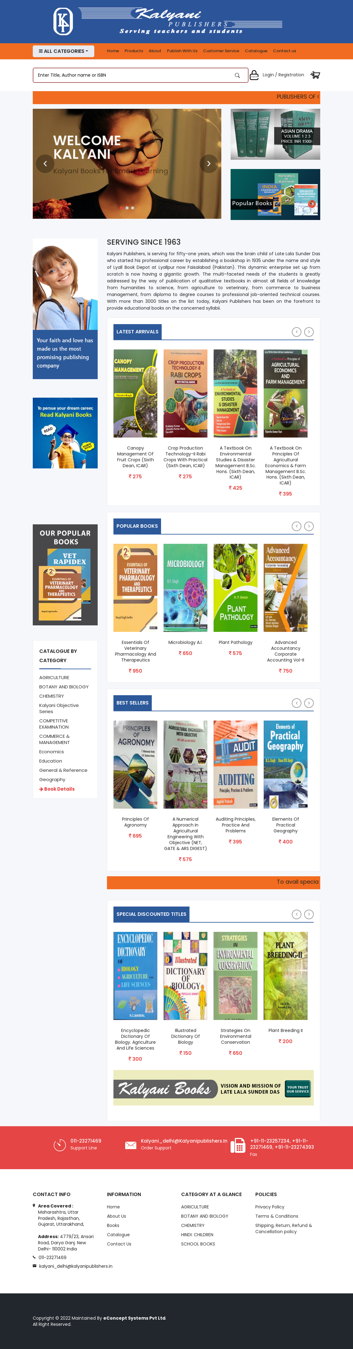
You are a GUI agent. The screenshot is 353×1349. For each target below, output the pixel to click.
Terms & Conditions (276, 1217)
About (155, 51)
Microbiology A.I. (185, 642)
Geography (52, 779)
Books (113, 1226)
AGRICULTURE (54, 677)
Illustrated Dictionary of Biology (185, 1036)
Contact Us (119, 1244)
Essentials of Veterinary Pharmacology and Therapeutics (135, 651)
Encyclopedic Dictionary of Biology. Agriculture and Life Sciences (135, 1039)
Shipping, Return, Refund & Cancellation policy (283, 1229)
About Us (116, 1217)
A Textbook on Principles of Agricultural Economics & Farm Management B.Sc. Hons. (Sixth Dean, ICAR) (285, 465)
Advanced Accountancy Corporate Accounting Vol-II (285, 651)
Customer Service (221, 51)
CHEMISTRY (51, 696)
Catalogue (256, 51)
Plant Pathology (236, 642)
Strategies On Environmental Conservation (235, 1036)
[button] (121, 207)
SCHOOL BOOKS (198, 1244)
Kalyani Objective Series (59, 708)
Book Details (57, 789)
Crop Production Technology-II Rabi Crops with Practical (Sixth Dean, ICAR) (185, 457)
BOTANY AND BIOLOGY (64, 686)
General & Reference (63, 770)
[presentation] (45, 163)
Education (50, 761)
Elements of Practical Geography (285, 825)
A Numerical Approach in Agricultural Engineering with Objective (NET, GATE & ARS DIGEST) (185, 833)
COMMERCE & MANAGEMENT (54, 739)
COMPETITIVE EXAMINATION (54, 723)
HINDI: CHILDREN (197, 1235)
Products (134, 51)
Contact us (284, 51)
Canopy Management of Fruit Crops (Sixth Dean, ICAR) (135, 457)
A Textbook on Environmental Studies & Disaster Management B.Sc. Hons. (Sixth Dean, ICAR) (235, 462)
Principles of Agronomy (135, 822)
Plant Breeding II (286, 1031)
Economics (51, 751)
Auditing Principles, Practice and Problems (236, 825)
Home (113, 51)
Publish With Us (182, 51)
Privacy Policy (269, 1207)
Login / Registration (276, 75)
